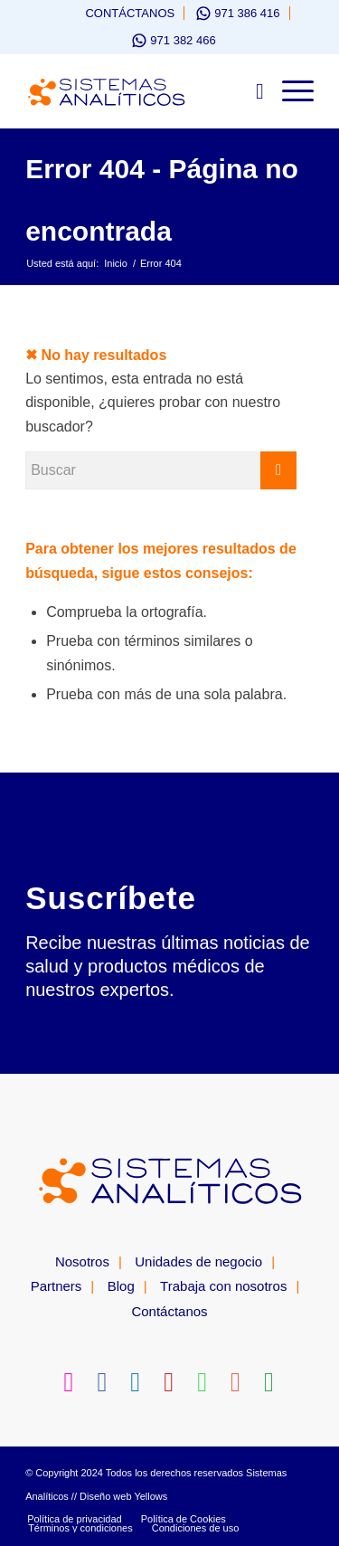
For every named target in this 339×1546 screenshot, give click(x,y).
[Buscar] (251, 91)
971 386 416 (246, 13)
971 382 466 (182, 40)
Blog (121, 1286)
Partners (56, 1286)
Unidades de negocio (198, 1261)
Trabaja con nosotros (223, 1286)
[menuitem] (121, 13)
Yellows (150, 1496)
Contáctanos (129, 13)
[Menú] (289, 91)
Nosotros (82, 1261)
